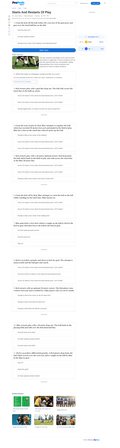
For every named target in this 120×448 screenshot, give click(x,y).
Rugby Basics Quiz (62, 410)
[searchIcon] (76, 3)
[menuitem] (84, 3)
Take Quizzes (84, 3)
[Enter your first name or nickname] (25, 81)
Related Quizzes (18, 393)
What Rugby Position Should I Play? (20, 410)
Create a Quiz (95, 3)
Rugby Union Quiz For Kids (20, 427)
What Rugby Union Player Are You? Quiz (42, 410)
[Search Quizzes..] (62, 3)
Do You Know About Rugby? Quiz (65, 427)
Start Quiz (44, 50)
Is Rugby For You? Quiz (41, 427)
